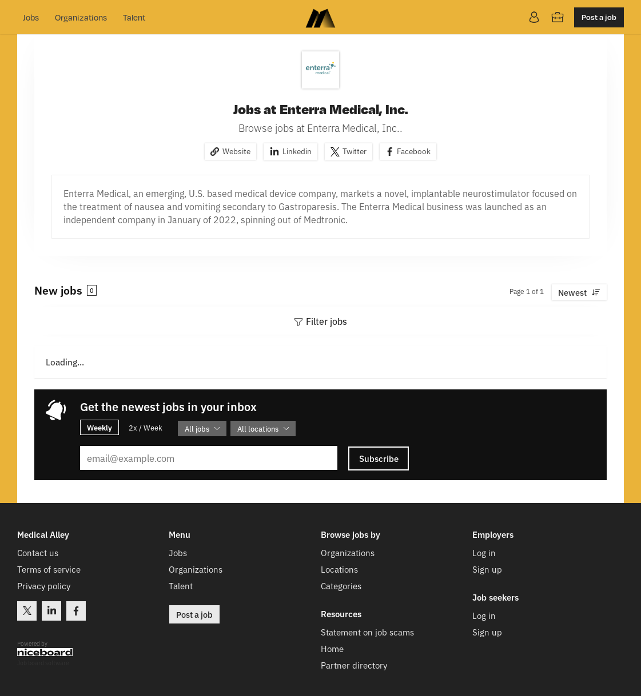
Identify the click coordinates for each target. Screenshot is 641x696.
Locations (339, 569)
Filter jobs (326, 321)
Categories (341, 586)
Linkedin (297, 150)
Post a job (599, 16)
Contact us (37, 552)
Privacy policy (43, 586)
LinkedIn (51, 611)
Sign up (487, 569)
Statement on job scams (367, 632)
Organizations (81, 17)
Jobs (31, 17)
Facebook (414, 150)
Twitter (355, 150)
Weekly (99, 427)
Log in (484, 552)
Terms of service (49, 569)
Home (332, 648)
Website (236, 150)
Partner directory (354, 665)
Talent (134, 17)
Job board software (43, 663)
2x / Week (145, 427)
